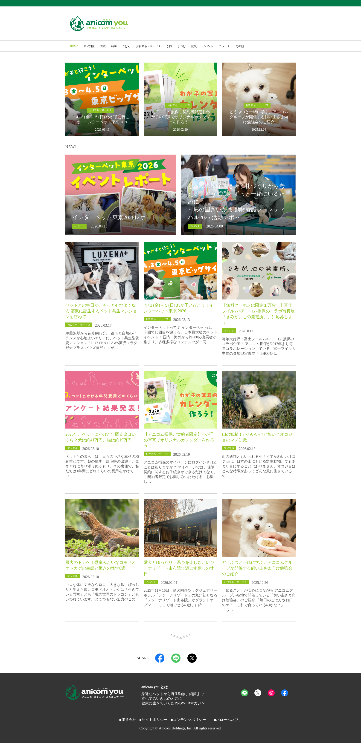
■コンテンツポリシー (188, 720)
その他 (240, 46)
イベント (207, 46)
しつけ (182, 46)
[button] (290, 47)
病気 (194, 46)
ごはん (126, 46)
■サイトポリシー (153, 720)
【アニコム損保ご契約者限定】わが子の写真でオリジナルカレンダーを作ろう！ (179, 440)
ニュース (224, 46)
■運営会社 (127, 720)
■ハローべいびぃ (228, 720)
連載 (103, 46)
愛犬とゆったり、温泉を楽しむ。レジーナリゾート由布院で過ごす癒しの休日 (179, 568)
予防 (169, 46)
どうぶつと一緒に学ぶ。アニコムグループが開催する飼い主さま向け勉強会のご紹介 (257, 568)
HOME (74, 46)
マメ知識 (89, 46)
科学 (114, 46)
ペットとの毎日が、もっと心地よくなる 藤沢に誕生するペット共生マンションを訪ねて (101, 311)
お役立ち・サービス (148, 46)
